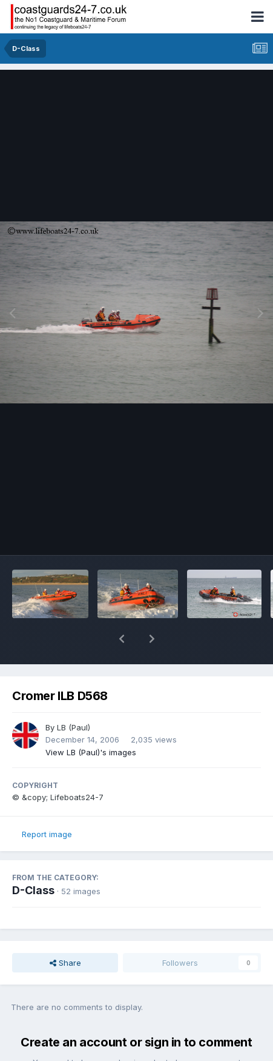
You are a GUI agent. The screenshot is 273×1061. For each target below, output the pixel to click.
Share (65, 931)
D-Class (33, 858)
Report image (47, 802)
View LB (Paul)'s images (90, 721)
